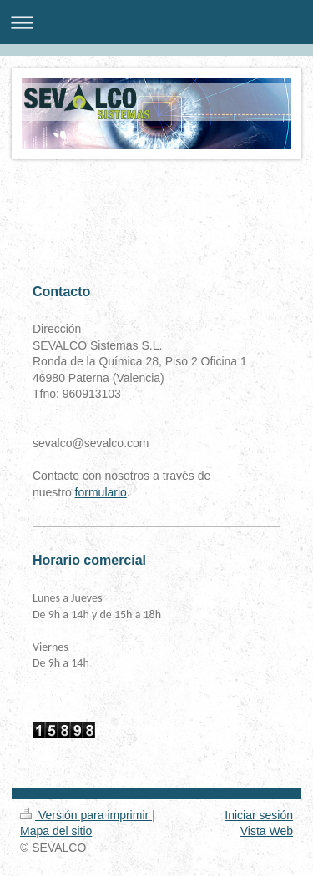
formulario (101, 492)
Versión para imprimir (86, 815)
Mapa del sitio (56, 831)
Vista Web (266, 831)
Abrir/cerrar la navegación (156, 22)
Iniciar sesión (259, 815)
